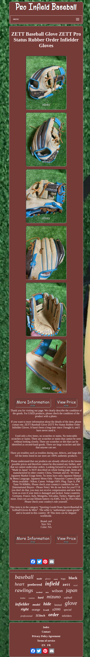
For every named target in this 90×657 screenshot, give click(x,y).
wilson (57, 590)
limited (58, 605)
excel (76, 585)
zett (66, 585)
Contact (46, 631)
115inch (40, 615)
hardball (39, 592)
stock (56, 579)
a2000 (56, 609)
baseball (24, 577)
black (73, 578)
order (53, 614)
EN (43, 645)
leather (22, 598)
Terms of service (46, 640)
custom (32, 598)
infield (52, 584)
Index (46, 627)
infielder (22, 604)
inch (47, 592)
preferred (35, 585)
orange (36, 609)
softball (68, 597)
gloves (48, 579)
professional (27, 616)
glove (71, 603)
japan (71, 590)
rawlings (24, 590)
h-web (46, 610)
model (36, 604)
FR (49, 645)
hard (40, 597)
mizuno (54, 596)
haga (63, 578)
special (67, 609)
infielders (67, 615)
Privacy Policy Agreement (46, 636)
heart (19, 584)
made (39, 579)
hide (47, 603)
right (24, 609)
